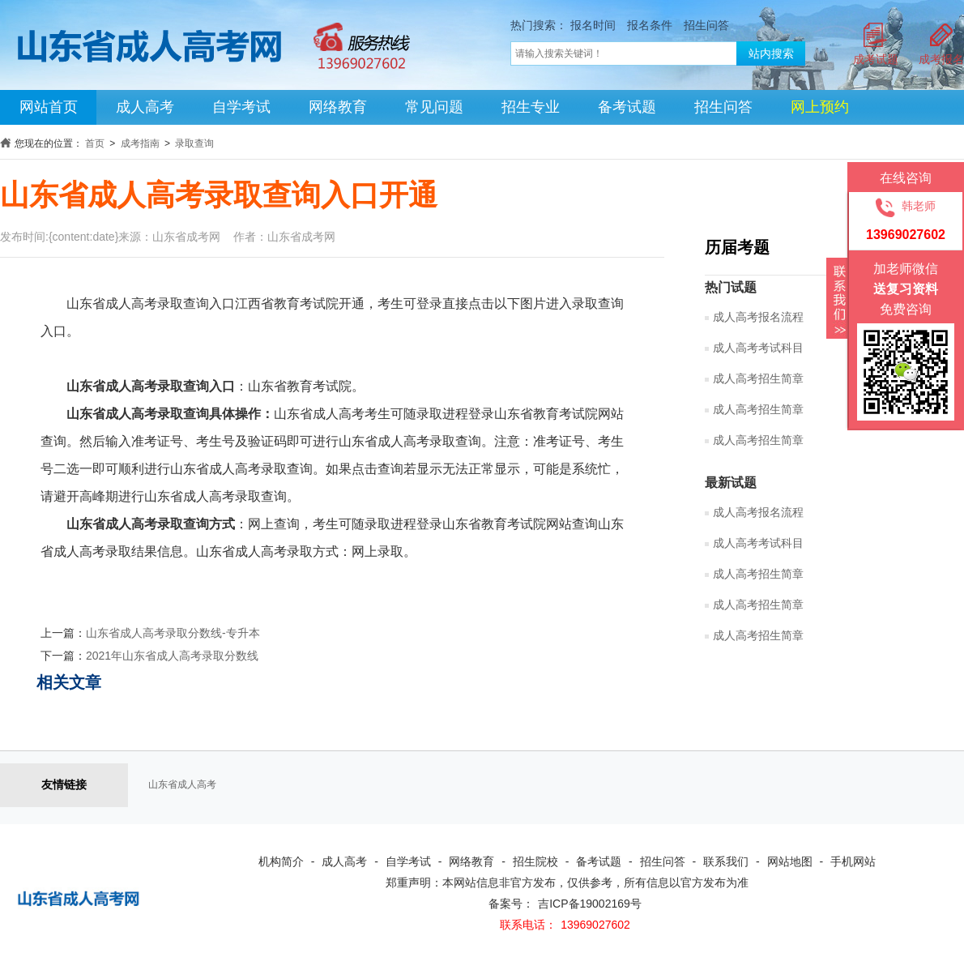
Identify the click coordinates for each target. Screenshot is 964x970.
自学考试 (241, 107)
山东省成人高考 (182, 784)
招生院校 (535, 861)
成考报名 (941, 59)
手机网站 (853, 861)
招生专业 (530, 107)
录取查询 (194, 143)
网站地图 (790, 861)
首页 (95, 143)
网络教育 (338, 107)
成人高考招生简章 (758, 440)
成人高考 (145, 107)
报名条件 (649, 25)
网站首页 (48, 107)
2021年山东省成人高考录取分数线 (172, 655)
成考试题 (875, 59)
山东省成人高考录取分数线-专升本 (173, 632)
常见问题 (434, 107)
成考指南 (140, 143)
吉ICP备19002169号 (590, 903)
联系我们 (726, 861)
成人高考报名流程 (758, 512)
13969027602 (595, 924)
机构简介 (281, 861)
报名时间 (593, 25)
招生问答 (706, 25)
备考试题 (627, 107)
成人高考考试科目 (758, 542)
